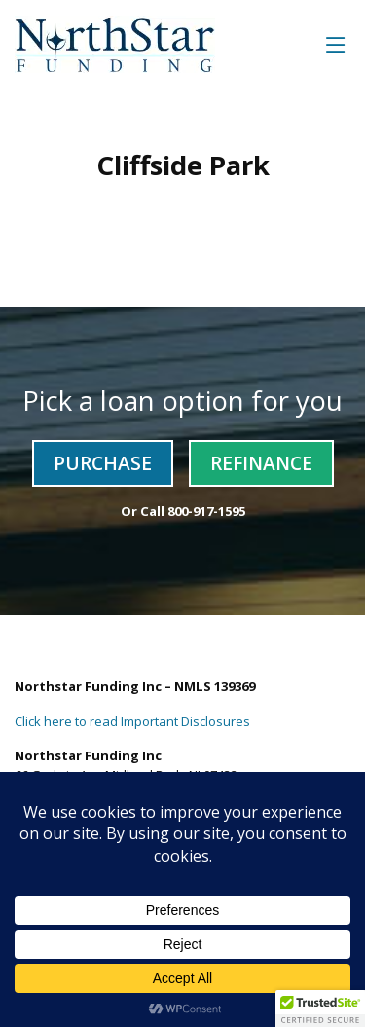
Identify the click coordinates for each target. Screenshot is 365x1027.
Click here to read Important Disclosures (132, 721)
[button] (320, 1008)
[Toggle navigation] (335, 44)
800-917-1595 (206, 511)
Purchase (103, 463)
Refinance (261, 463)
